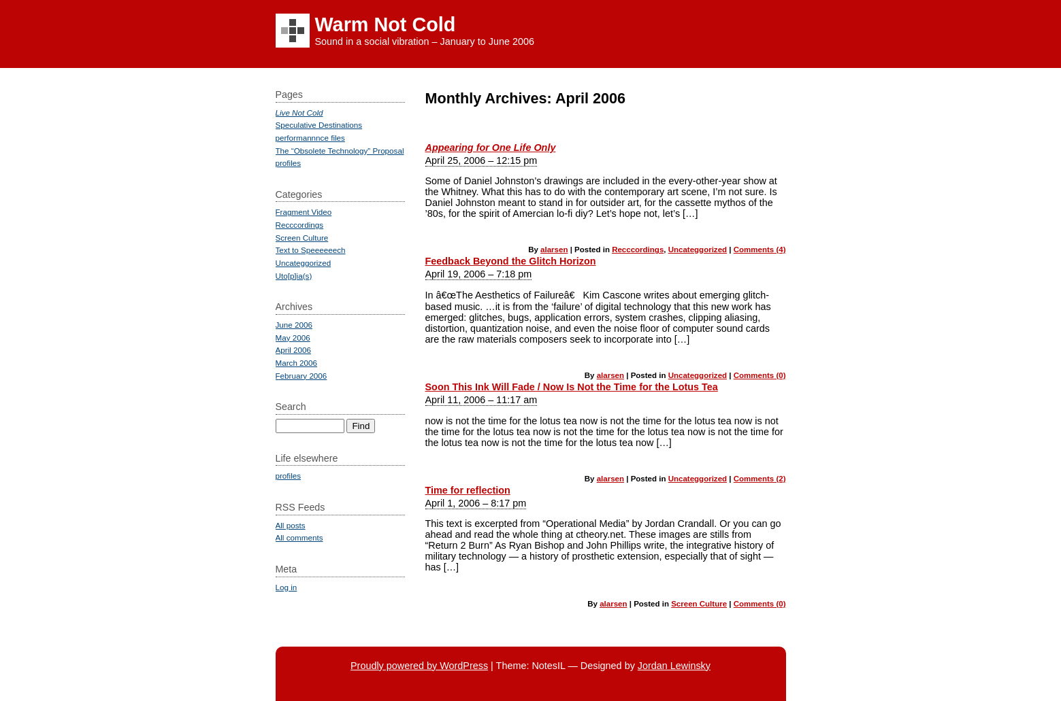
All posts (291, 525)
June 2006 (294, 324)
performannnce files (310, 137)
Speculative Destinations (319, 124)
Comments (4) (760, 249)
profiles (288, 162)
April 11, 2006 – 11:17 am (481, 399)
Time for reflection (467, 490)
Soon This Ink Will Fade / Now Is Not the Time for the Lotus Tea (571, 386)
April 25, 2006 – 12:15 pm (481, 160)
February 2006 (301, 375)
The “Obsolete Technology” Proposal (340, 150)
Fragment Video (304, 211)
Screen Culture (699, 604)
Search (291, 406)
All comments (299, 537)
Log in (286, 587)
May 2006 (293, 337)
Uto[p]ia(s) (294, 275)
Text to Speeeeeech (311, 249)
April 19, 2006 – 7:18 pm (478, 274)
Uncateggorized (697, 249)
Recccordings (638, 249)
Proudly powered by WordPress (419, 665)
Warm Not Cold (385, 24)
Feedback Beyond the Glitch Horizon (510, 261)
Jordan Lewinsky (674, 665)
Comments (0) (760, 375)
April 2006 (294, 349)
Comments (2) (760, 479)
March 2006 (297, 362)
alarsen (554, 249)
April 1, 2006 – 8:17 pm (476, 503)
